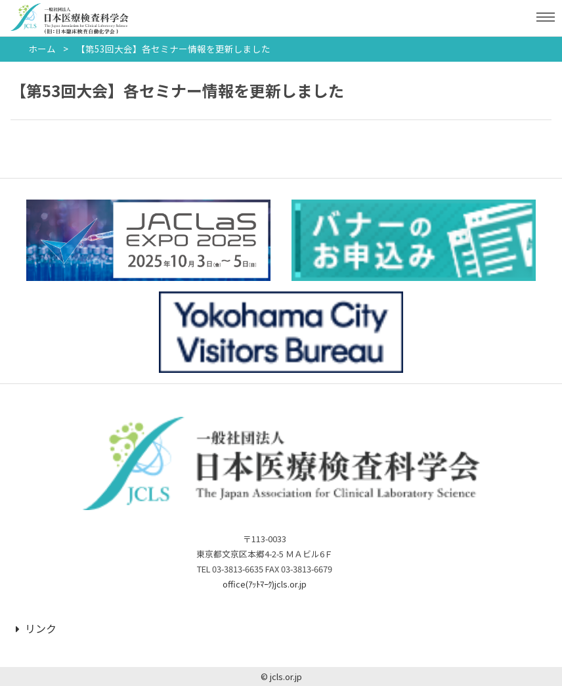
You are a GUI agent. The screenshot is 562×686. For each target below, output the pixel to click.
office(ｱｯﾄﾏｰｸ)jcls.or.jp (265, 584)
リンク (36, 628)
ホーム (42, 48)
